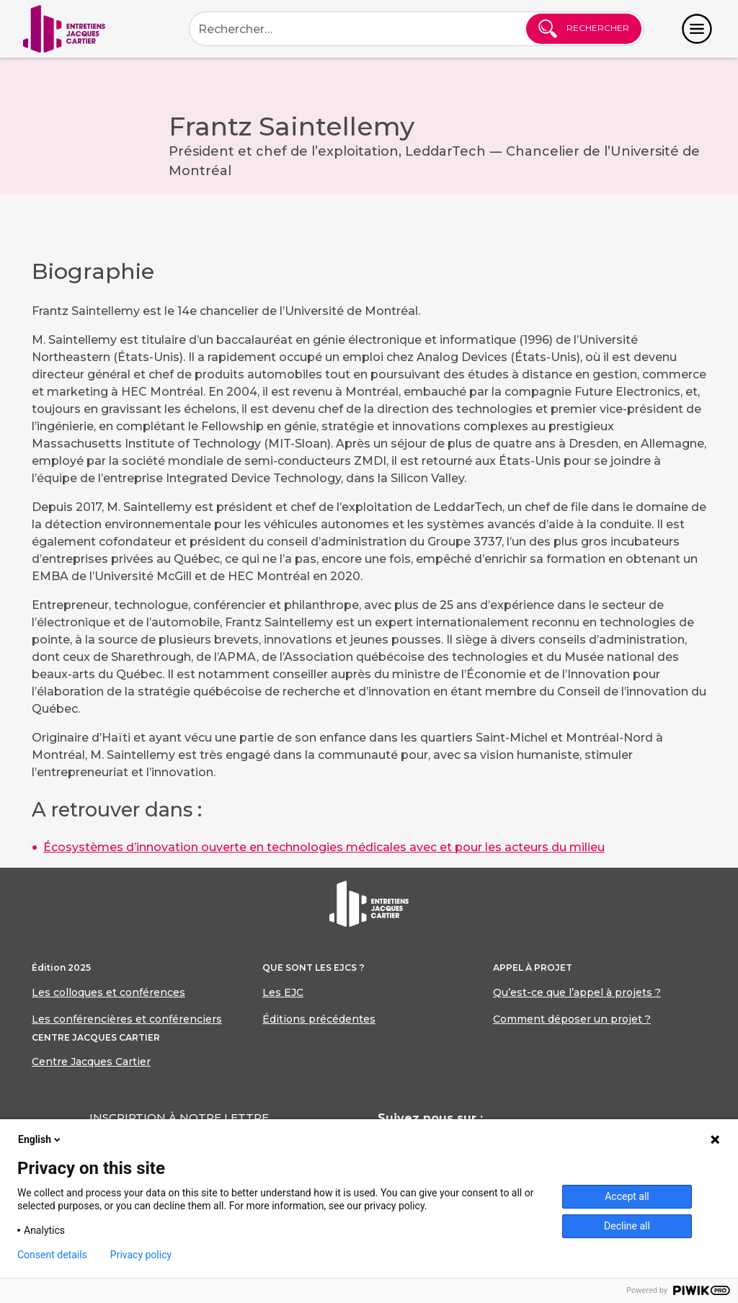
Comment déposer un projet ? (572, 1019)
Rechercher (583, 28)
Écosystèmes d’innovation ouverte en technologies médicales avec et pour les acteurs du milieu (324, 847)
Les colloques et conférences (108, 992)
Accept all (627, 1196)
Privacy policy (141, 1254)
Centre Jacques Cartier (91, 1061)
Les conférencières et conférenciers (127, 1019)
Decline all (627, 1226)
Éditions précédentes (318, 1019)
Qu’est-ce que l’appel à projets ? (577, 992)
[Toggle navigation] (697, 29)
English (40, 1139)
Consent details (52, 1254)
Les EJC (282, 992)
